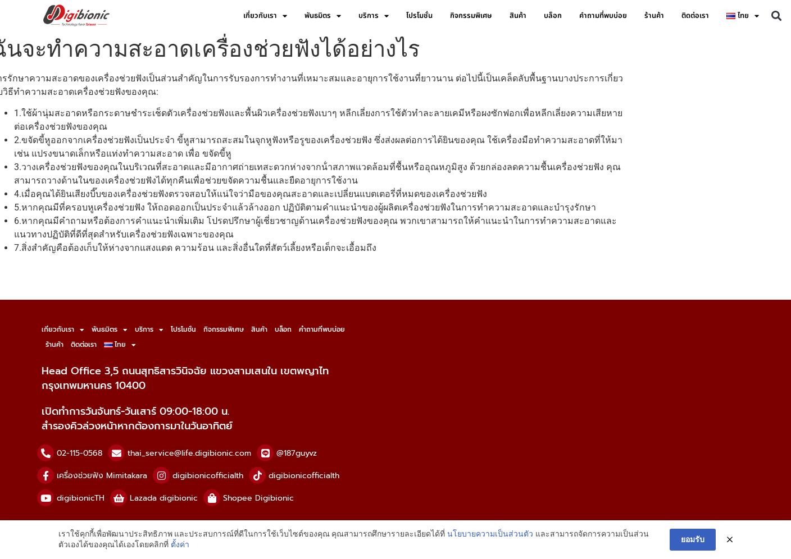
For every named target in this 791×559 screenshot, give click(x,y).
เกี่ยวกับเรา (265, 16)
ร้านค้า (654, 15)
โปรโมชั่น (419, 15)
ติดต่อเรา (695, 15)
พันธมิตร (322, 16)
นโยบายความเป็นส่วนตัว (490, 533)
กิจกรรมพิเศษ (471, 15)
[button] (776, 16)
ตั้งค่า (180, 544)
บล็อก (553, 15)
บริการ (373, 16)
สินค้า (518, 15)
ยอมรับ (692, 539)
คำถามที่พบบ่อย (603, 15)
